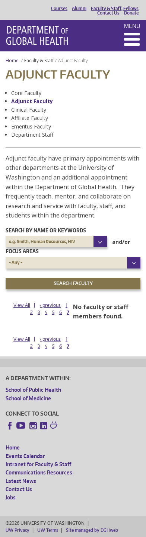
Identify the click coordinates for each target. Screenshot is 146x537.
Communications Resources (39, 472)
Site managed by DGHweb (92, 530)
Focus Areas (22, 251)
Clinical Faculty (28, 109)
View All (21, 305)
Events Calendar (25, 456)
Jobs (11, 497)
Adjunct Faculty (32, 101)
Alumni (79, 8)
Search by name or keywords (46, 230)
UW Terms (47, 530)
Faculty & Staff (39, 60)
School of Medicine (28, 398)
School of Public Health (33, 390)
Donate (131, 13)
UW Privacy (17, 530)
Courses (59, 8)
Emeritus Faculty (31, 126)
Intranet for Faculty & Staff (38, 464)
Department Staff (32, 134)
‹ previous (50, 305)
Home (12, 60)
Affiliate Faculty (29, 117)
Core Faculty (26, 92)
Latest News (21, 481)
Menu (132, 26)
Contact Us (108, 13)
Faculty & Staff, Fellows (115, 8)
